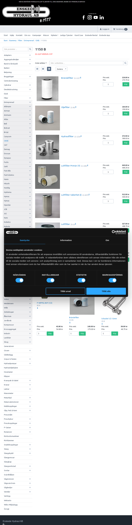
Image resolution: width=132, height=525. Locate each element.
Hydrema (7, 192)
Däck (6, 94)
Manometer (8, 393)
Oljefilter (65, 107)
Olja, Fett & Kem (10, 410)
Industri (7, 333)
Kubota (7, 226)
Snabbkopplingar (11, 445)
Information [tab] (66, 240)
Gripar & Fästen (10, 359)
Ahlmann (7, 106)
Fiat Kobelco (9, 175)
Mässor (46, 35)
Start (6, 35)
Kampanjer (37, 35)
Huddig (7, 188)
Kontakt (19, 35)
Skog (6, 342)
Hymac (6, 196)
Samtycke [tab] (25, 240)
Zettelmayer (9, 312)
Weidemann (9, 303)
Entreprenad (29, 40)
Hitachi (7, 183)
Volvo (6, 299)
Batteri (7, 68)
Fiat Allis (7, 171)
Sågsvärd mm (9, 483)
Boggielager (9, 76)
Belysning (8, 72)
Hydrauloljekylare (11, 368)
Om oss (27, 35)
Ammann (7, 115)
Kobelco (7, 222)
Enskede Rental (91, 35)
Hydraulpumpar (10, 363)
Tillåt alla (106, 291)
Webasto (7, 500)
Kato (6, 218)
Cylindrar (7, 85)
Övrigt (6, 509)
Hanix (6, 179)
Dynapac (7, 158)
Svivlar (7, 470)
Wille (6, 308)
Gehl (6, 166)
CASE (37, 40)
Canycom (7, 136)
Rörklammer (9, 440)
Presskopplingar (10, 423)
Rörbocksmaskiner (11, 436)
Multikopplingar (10, 406)
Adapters (8, 55)
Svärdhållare (9, 475)
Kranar (6, 385)
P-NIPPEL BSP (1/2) (44, 303)
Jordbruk (7, 320)
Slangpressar (9, 457)
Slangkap (8, 462)
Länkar (6, 389)
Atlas (6, 119)
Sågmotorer (9, 479)
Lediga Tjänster (66, 35)
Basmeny (12, 40)
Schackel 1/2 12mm (109, 319)
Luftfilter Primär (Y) (70, 165)
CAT (5, 145)
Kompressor (9, 325)
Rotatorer (8, 432)
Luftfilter (65, 224)
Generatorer (9, 346)
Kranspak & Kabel (11, 380)
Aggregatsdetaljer (11, 59)
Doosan (7, 153)
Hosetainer (8, 372)
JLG (5, 213)
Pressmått (8, 415)
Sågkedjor (8, 487)
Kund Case (79, 35)
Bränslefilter (67, 78)
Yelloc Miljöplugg (10, 505)
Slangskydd (8, 453)
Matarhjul (8, 398)
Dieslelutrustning (10, 89)
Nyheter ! (54, 35)
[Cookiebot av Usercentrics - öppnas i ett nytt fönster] (114, 232)
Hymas (6, 201)
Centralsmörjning (11, 81)
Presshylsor (8, 419)
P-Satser (7, 427)
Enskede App (104, 35)
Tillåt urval (65, 291)
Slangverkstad (10, 466)
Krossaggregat (10, 329)
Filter (20, 40)
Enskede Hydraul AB (13, 521)
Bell (5, 124)
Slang (6, 449)
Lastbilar (7, 338)
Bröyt (6, 132)
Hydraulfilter (67, 136)
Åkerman (7, 316)
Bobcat (7, 128)
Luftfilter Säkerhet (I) (71, 195)
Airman (7, 111)
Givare (6, 350)
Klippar (7, 376)
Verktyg (7, 496)
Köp (125, 84)
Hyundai (7, 205)
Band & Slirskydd (11, 64)
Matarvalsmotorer (11, 402)
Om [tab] (107, 240)
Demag (7, 149)
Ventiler (7, 492)
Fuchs (6, 162)
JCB (5, 209)
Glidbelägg (8, 355)
